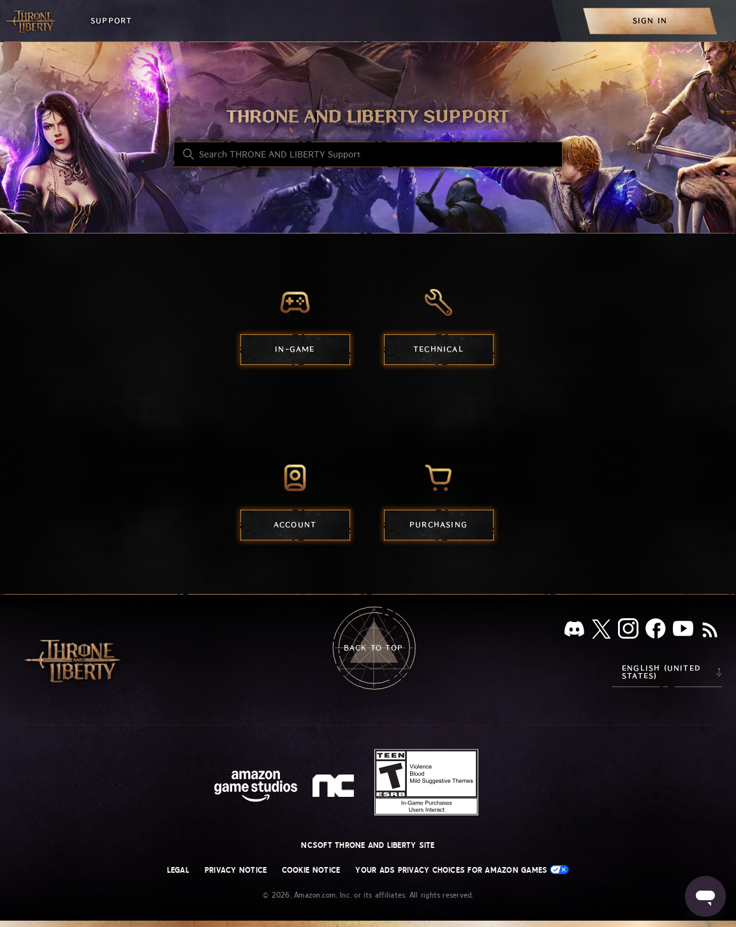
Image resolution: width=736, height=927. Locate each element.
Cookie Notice (311, 870)
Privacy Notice (236, 870)
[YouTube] (683, 631)
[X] (601, 631)
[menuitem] (649, 20)
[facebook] (655, 631)
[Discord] (574, 631)
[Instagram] (628, 631)
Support (111, 21)
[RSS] (710, 631)
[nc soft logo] (335, 789)
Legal (178, 870)
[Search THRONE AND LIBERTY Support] (368, 154)
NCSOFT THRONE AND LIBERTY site (367, 845)
